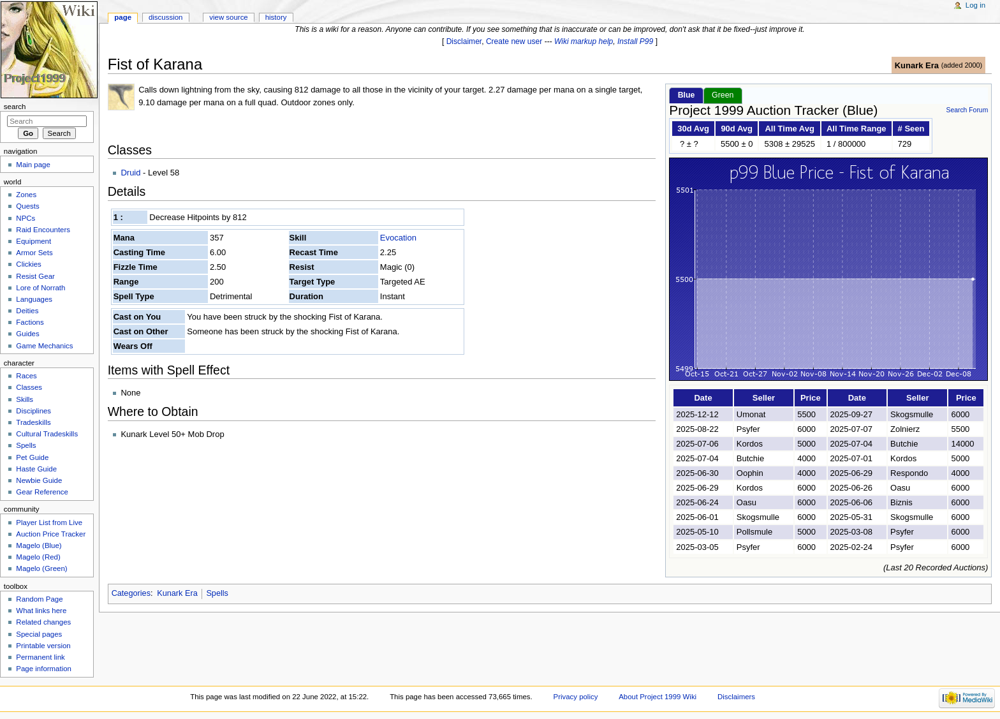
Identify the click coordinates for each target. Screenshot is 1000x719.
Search (15, 106)
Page (122, 17)
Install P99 (635, 41)
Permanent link (40, 657)
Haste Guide (36, 469)
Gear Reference (42, 492)
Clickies (28, 264)
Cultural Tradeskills (47, 434)
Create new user (514, 41)
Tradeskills (33, 422)
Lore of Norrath (40, 288)
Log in (975, 5)
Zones (26, 194)
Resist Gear (35, 276)
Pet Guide (32, 457)
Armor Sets (34, 252)
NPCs (25, 218)
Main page (33, 164)
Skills (24, 399)
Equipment (33, 241)
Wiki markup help (583, 41)
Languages (34, 299)
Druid (130, 172)
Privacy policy (576, 696)
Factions (29, 322)
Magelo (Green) (41, 568)
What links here (41, 610)
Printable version (43, 645)
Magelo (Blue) (38, 545)
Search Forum (967, 110)
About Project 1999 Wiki (657, 696)
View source (228, 17)
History (276, 17)
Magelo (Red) (38, 557)
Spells (217, 593)
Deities (27, 311)
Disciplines (33, 411)
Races (26, 376)
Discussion (165, 17)
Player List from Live (49, 522)
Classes (29, 387)
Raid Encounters (43, 229)
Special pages (39, 634)
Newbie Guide (39, 480)
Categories (131, 593)
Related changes (43, 622)
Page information (43, 668)
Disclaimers (736, 696)
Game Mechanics (44, 346)
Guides (27, 333)
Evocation (398, 237)
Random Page (39, 599)
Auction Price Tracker (50, 534)
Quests (27, 206)
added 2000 (961, 65)
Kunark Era (917, 65)
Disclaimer (464, 41)
